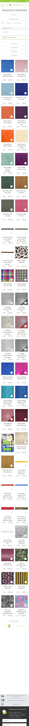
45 (20, 626)
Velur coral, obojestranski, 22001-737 (21, 541)
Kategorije (9, 23)
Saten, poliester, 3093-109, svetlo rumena (21, 146)
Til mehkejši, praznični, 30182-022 (7, 309)
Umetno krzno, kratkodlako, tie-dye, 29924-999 (21, 611)
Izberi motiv (14, 51)
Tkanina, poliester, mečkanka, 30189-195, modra (21, 402)
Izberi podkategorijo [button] (14, 37)
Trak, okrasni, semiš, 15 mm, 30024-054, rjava (8, 262)
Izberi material (14, 47)
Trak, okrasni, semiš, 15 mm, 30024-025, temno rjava (21, 239)
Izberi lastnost (14, 55)
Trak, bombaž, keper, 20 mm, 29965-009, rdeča (7, 495)
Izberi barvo (14, 44)
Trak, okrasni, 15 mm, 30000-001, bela (7, 541)
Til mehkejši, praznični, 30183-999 (21, 309)
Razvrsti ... (14, 15)
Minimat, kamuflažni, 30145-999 (21, 565)
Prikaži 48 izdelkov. (14, 19)
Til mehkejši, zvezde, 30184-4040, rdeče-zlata (21, 332)
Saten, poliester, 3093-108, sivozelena (8, 169)
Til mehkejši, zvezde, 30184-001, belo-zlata (7, 332)
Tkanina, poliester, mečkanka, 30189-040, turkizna (7, 402)
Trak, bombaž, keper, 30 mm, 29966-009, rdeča (7, 518)
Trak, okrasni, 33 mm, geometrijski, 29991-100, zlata (21, 518)
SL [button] (27, 1)
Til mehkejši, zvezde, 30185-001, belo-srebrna (7, 355)
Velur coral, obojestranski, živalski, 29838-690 (8, 611)
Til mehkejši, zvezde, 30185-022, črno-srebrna (21, 355)
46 (22, 626)
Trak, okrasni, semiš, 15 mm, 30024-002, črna (8, 239)
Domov (3, 23)
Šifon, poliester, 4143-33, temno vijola (21, 122)
